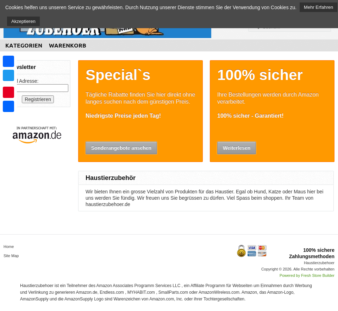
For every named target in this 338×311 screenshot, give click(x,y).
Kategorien (23, 45)
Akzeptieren (23, 21)
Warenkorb (67, 45)
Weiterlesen (236, 148)
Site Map (11, 256)
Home (9, 246)
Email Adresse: (22, 81)
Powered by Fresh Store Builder (307, 275)
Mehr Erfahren (318, 7)
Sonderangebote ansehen (121, 148)
